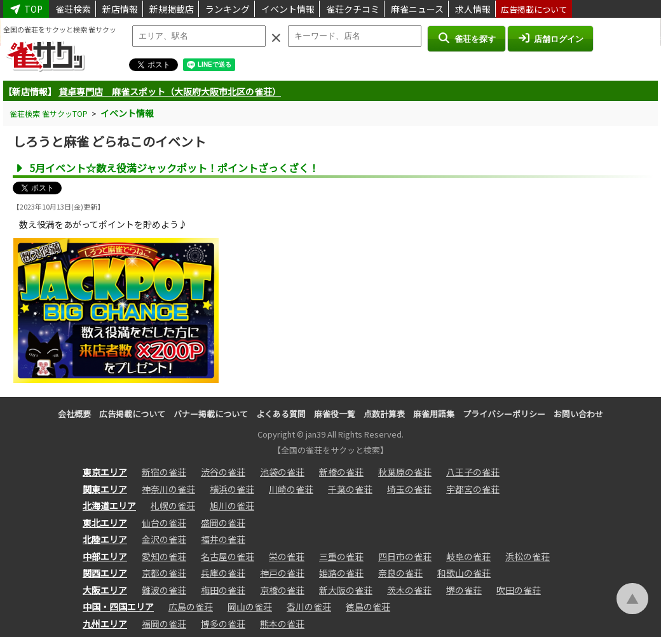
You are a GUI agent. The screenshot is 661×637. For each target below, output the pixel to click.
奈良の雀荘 (400, 573)
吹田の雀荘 (518, 590)
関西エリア (105, 573)
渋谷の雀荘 (223, 472)
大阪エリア (105, 590)
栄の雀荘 (286, 556)
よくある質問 (281, 414)
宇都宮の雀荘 (473, 489)
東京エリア (105, 472)
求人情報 (473, 9)
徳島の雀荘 (368, 606)
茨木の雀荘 (409, 590)
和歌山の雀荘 (464, 573)
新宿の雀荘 (164, 472)
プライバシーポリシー (504, 414)
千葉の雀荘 (350, 489)
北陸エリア (105, 539)
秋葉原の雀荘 (405, 472)
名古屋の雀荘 (227, 556)
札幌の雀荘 (173, 505)
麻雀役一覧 (334, 414)
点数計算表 (384, 414)
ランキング (227, 9)
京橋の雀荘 (282, 590)
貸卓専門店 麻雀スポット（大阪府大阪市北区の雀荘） (169, 91)
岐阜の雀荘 (468, 556)
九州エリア (105, 623)
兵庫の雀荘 (223, 573)
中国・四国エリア (118, 606)
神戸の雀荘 (282, 573)
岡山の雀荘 (250, 606)
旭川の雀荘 (232, 505)
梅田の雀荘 (223, 590)
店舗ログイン (550, 38)
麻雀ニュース (417, 9)
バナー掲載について (211, 414)
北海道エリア (109, 505)
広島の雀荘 (190, 606)
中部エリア (105, 556)
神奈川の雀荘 (168, 489)
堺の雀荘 (464, 590)
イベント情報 (288, 9)
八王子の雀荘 (473, 472)
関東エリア (105, 489)
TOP (26, 9)
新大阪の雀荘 (345, 590)
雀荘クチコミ (352, 9)
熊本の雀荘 (282, 623)
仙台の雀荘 (164, 522)
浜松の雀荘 (527, 556)
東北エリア (105, 522)
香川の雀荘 (309, 606)
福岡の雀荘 (164, 623)
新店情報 (120, 9)
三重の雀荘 (341, 556)
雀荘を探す (466, 38)
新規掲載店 (171, 9)
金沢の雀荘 (164, 539)
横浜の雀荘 (232, 489)
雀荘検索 (73, 9)
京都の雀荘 (164, 573)
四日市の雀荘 (405, 556)
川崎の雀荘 (291, 489)
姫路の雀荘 (341, 573)
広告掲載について (534, 9)
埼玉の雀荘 (409, 489)
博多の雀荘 (223, 623)
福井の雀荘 (223, 539)
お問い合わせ (578, 414)
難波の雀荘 (164, 590)
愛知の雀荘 (164, 556)
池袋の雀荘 (282, 472)
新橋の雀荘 (341, 472)
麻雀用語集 (433, 414)
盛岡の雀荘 (223, 522)
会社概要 (74, 414)
